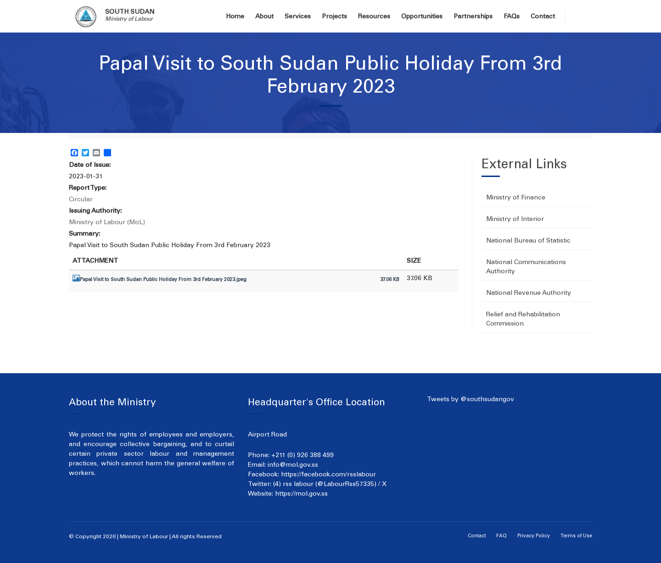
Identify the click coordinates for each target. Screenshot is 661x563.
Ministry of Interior (515, 219)
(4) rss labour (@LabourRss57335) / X (330, 484)
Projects (334, 17)
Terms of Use (576, 536)
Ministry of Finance (515, 198)
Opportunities (422, 17)
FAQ (501, 536)
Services (298, 17)
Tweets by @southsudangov (470, 400)
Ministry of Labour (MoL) (107, 223)
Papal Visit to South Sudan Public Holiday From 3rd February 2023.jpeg (163, 279)
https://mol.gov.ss (301, 494)
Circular (81, 200)
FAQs (512, 17)
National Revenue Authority (528, 293)
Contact (543, 17)
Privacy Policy (533, 536)
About (264, 17)
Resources (374, 17)
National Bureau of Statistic (528, 241)
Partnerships (473, 17)
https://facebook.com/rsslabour (328, 475)
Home (235, 17)
